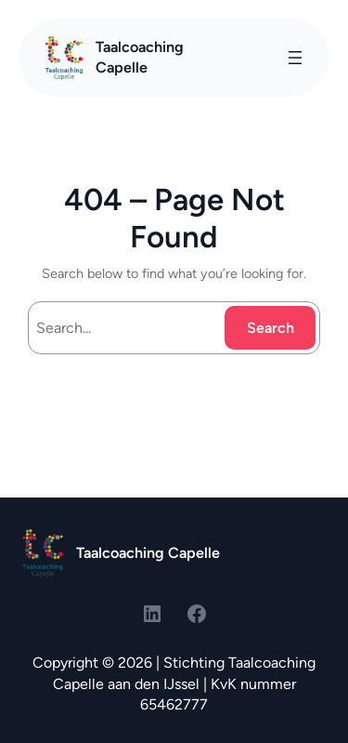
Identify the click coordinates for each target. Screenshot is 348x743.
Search (270, 328)
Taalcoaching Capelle (148, 553)
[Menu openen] (295, 57)
